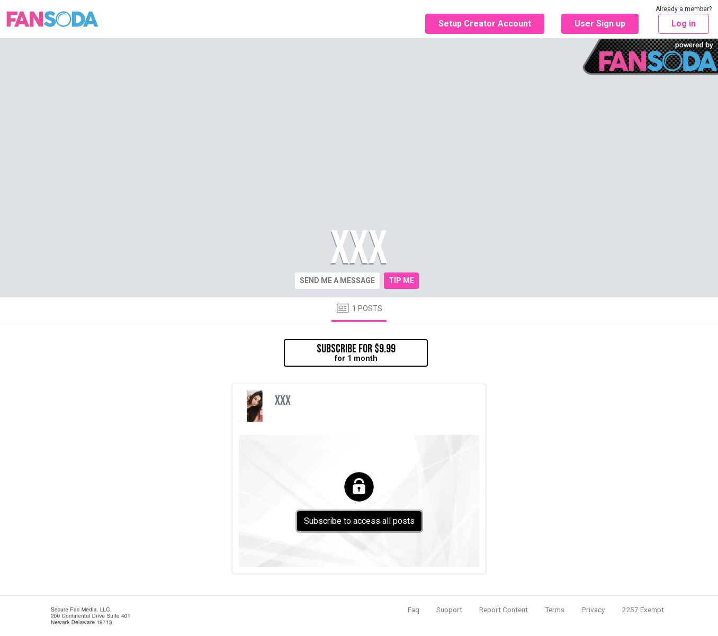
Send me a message (337, 280)
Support (449, 609)
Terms (554, 609)
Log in (683, 24)
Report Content (503, 609)
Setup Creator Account (484, 24)
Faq (413, 609)
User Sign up (600, 24)
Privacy (593, 609)
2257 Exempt (643, 609)
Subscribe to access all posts (359, 521)
